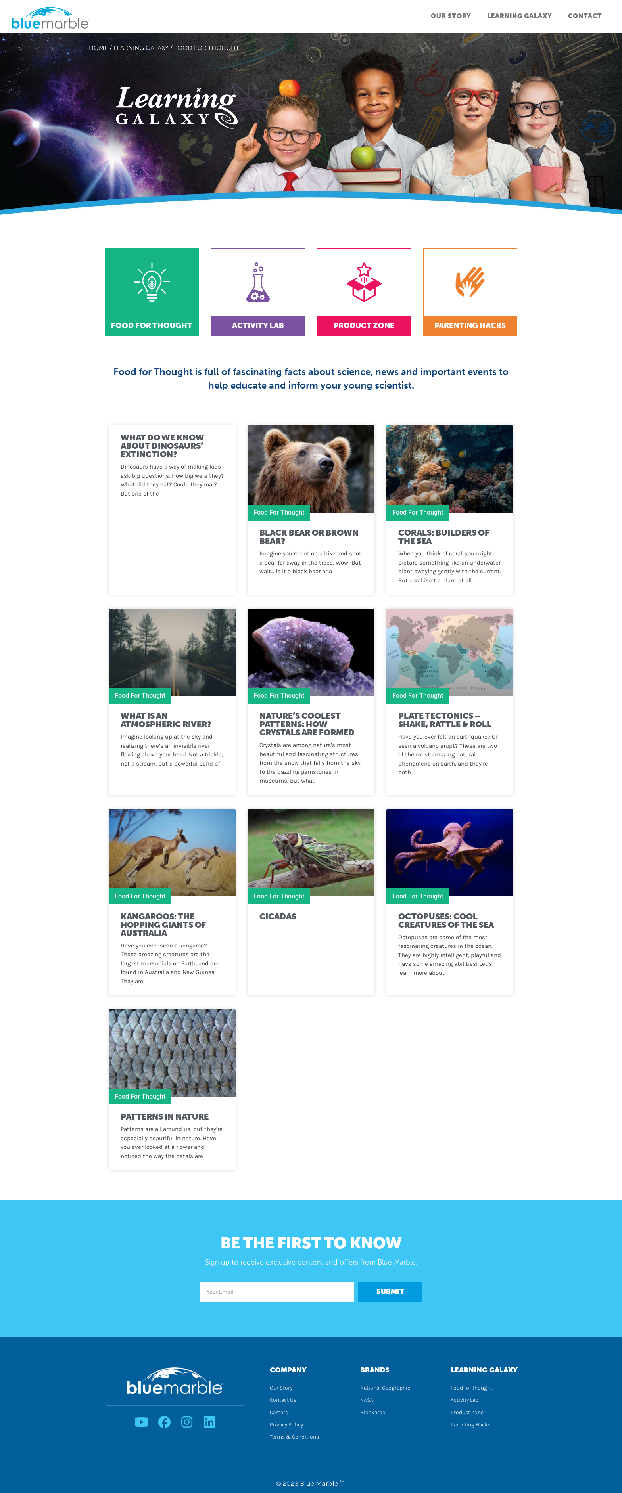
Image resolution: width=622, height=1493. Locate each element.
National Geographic (385, 1387)
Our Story (451, 16)
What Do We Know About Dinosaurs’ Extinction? (162, 446)
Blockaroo (373, 1412)
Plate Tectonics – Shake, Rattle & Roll (444, 720)
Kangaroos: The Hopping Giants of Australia (163, 924)
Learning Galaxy (519, 16)
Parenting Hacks (470, 325)
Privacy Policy (286, 1424)
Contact (585, 16)
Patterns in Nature (165, 1117)
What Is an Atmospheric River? (166, 720)
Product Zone (364, 325)
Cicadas (277, 916)
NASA (366, 1400)
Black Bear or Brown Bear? (309, 537)
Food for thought (471, 1387)
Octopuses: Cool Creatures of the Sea (446, 920)
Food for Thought (151, 325)
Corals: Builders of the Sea (444, 537)
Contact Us (283, 1400)
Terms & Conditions (294, 1437)
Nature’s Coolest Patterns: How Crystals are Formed (307, 724)
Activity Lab (258, 325)
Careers (279, 1412)
